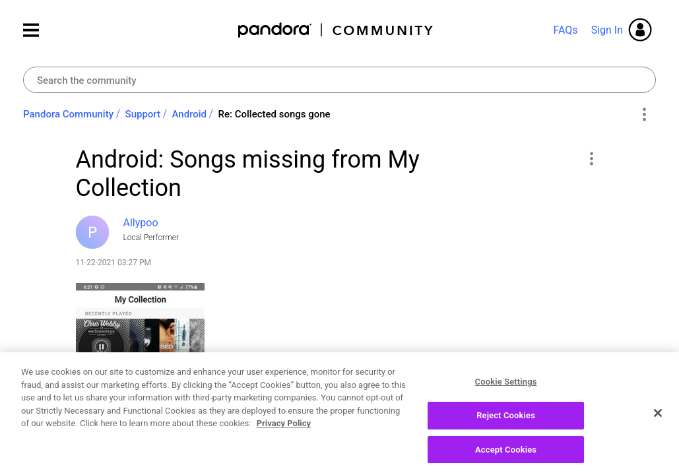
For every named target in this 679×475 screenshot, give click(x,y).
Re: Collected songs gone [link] (274, 114)
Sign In (607, 30)
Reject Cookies (505, 425)
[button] (591, 158)
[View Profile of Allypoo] (140, 222)
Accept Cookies (505, 459)
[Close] (657, 422)
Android (189, 114)
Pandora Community (336, 30)
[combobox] (339, 80)
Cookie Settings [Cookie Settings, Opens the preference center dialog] (506, 391)
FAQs (565, 30)
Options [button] (643, 114)
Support (142, 114)
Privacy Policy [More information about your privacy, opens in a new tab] (284, 433)
